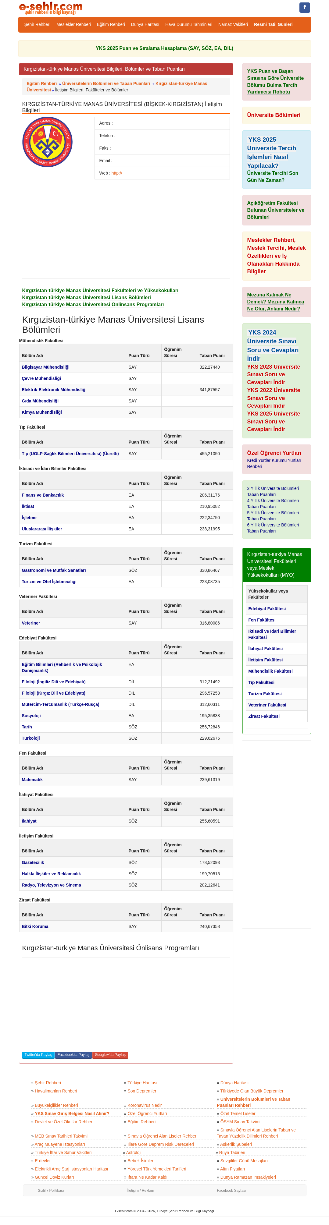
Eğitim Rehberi (111, 24)
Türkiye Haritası (142, 1082)
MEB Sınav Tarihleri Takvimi (61, 1136)
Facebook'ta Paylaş (73, 1055)
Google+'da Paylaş (110, 1055)
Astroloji (133, 1152)
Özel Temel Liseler (238, 1113)
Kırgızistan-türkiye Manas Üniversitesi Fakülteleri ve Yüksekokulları (100, 290)
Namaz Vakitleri (233, 24)
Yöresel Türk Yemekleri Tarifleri (156, 1169)
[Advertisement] (126, 233)
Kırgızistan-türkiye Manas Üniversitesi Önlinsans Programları (93, 304)
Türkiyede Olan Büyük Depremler (252, 1091)
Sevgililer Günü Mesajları (244, 1160)
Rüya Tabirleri (232, 1152)
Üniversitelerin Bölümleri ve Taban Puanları (106, 83)
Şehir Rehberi (37, 24)
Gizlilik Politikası (51, 1190)
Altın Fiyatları (232, 1169)
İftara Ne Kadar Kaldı (147, 1177)
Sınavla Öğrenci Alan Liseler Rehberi (162, 1136)
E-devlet (42, 1160)
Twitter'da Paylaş (38, 1055)
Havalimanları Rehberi (56, 1091)
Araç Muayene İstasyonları (59, 1144)
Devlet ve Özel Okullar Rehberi (64, 1121)
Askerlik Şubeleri (236, 1144)
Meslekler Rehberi (73, 24)
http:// (117, 173)
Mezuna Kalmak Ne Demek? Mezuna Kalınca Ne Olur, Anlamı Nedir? (275, 301)
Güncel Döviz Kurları (54, 1177)
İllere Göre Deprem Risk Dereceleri (160, 1144)
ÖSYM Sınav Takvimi (240, 1121)
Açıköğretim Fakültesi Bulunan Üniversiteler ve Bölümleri (276, 210)
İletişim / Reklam (140, 1190)
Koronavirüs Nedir (144, 1105)
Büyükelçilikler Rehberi (56, 1105)
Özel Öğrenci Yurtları (147, 1113)
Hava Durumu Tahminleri (188, 24)
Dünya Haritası (145, 24)
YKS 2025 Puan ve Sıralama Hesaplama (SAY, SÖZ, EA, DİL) (164, 48)
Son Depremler (141, 1091)
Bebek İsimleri (140, 1160)
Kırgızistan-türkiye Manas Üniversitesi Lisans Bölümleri (86, 297)
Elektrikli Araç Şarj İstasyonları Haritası (71, 1169)
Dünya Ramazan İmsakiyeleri (248, 1177)
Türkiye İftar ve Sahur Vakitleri (63, 1152)
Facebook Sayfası (231, 1190)
